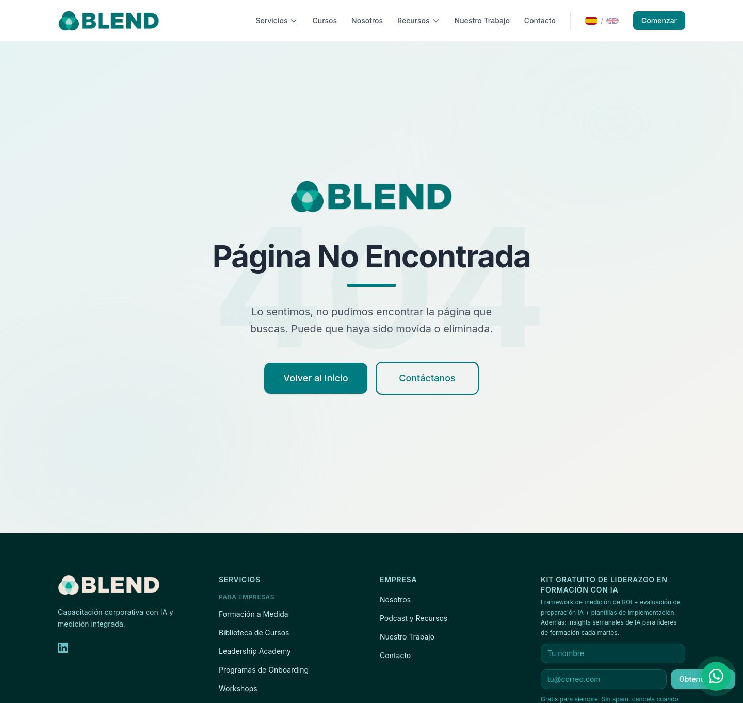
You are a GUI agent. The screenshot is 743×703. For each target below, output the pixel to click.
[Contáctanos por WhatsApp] (716, 676)
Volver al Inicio (315, 378)
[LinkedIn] (63, 648)
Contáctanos (427, 378)
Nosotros (367, 20)
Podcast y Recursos (413, 618)
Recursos (418, 20)
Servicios (276, 20)
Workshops (238, 688)
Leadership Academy (255, 651)
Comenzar (659, 20)
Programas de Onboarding (264, 669)
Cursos (324, 20)
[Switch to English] (602, 20)
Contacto (540, 20)
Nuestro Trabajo (482, 20)
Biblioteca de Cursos (254, 632)
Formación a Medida (253, 614)
